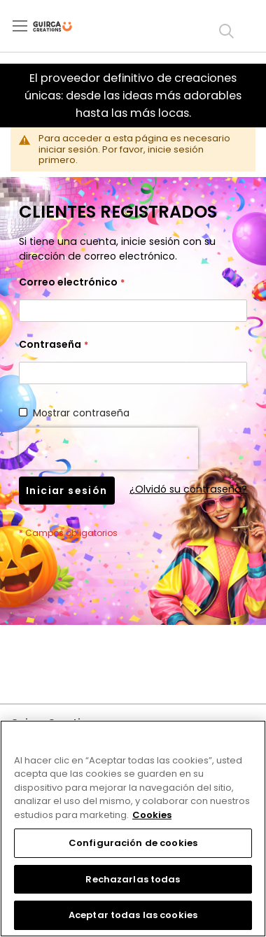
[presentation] (108, 449)
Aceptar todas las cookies (133, 915)
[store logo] (64, 27)
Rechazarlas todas (132, 879)
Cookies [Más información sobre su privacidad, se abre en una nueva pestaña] (152, 815)
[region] (133, 828)
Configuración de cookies (133, 843)
